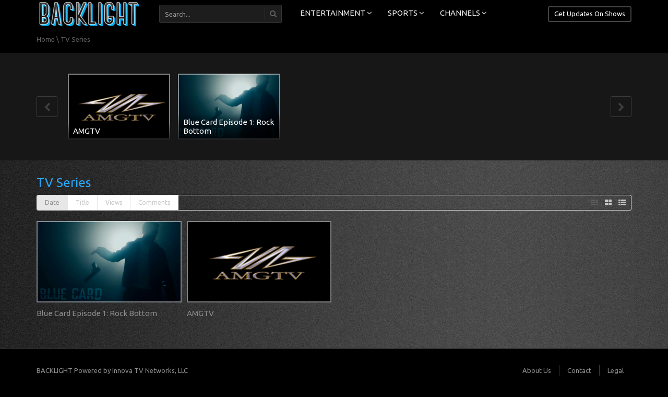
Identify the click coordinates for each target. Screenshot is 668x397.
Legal (615, 370)
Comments (154, 202)
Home (46, 39)
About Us (536, 370)
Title (82, 202)
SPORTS (406, 12)
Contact (579, 370)
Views (113, 202)
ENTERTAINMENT (336, 12)
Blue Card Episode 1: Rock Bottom (228, 126)
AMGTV (86, 130)
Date (52, 202)
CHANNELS (463, 12)
